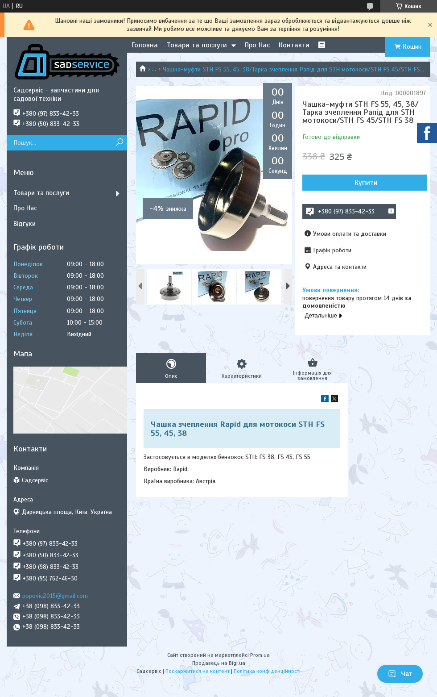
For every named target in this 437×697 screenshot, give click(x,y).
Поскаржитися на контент (197, 671)
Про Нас (257, 45)
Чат (400, 674)
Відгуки (24, 224)
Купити (366, 182)
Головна (145, 45)
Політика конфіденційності (267, 671)
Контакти (294, 45)
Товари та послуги (197, 45)
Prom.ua (260, 655)
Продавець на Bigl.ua (218, 663)
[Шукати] (119, 142)
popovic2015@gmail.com (55, 596)
